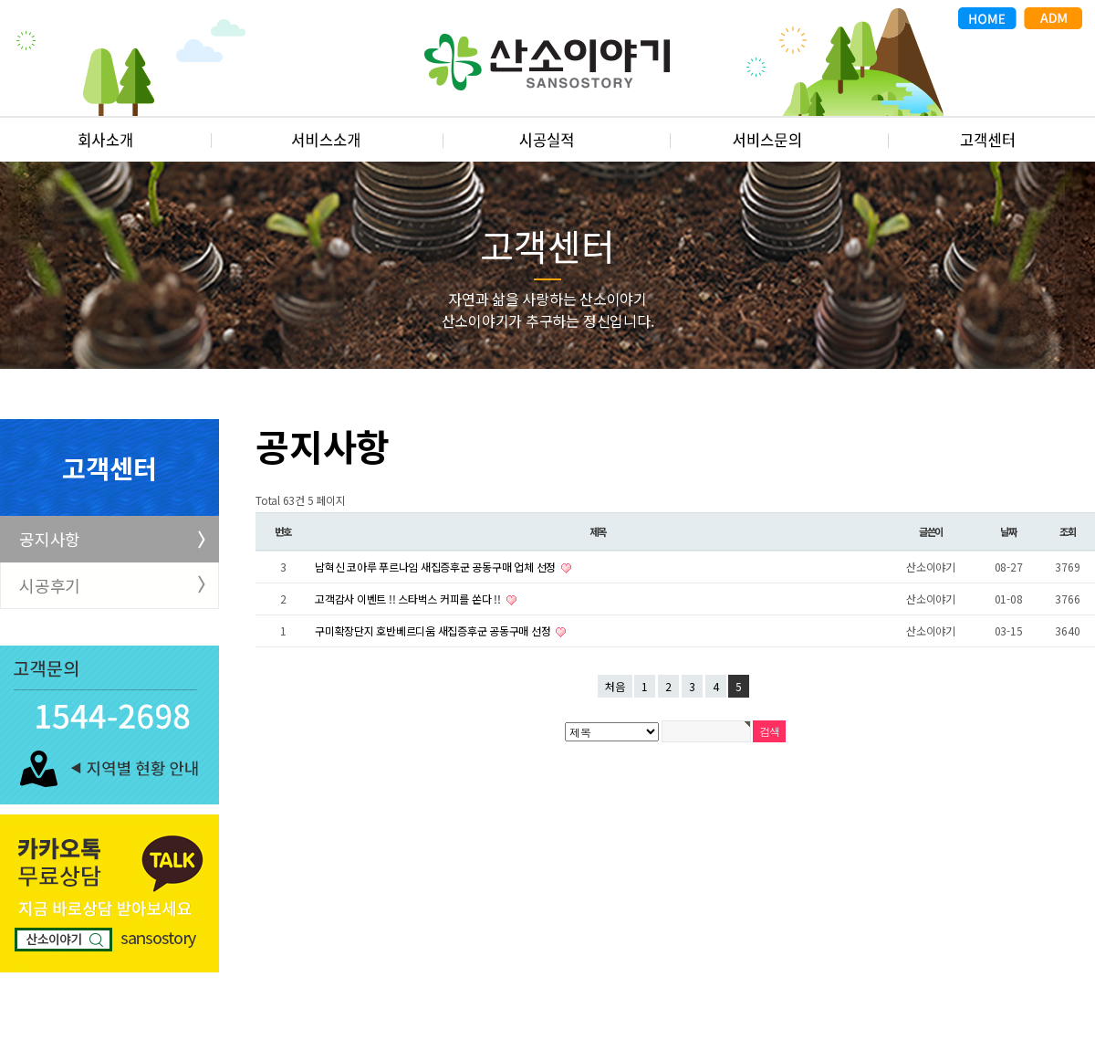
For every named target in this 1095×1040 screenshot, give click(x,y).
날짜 (1008, 531)
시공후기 (49, 585)
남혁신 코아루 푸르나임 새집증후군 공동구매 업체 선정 (436, 566)
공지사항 (49, 539)
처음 (615, 686)
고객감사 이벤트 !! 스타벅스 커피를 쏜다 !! (409, 598)
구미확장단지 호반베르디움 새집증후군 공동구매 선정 (434, 630)
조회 (1067, 531)
